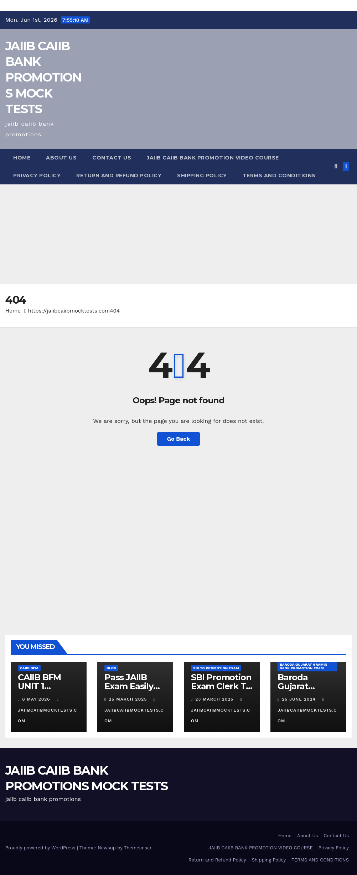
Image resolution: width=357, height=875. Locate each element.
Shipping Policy (202, 175)
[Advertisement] (178, 234)
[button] (335, 166)
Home (21, 157)
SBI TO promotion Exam (216, 668)
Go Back (178, 438)
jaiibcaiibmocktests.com (47, 710)
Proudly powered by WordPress (41, 847)
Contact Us (111, 157)
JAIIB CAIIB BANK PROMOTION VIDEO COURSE (213, 157)
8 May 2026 (37, 699)
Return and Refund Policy (118, 175)
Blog (111, 668)
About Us (61, 157)
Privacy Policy (37, 175)
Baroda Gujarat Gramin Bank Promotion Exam (303, 666)
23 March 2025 (215, 699)
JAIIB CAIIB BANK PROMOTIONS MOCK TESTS (43, 77)
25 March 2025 (129, 699)
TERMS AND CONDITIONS (279, 175)
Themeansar (137, 847)
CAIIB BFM (29, 668)
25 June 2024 (299, 699)
